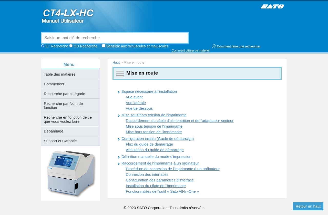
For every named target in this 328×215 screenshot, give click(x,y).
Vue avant (134, 97)
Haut (116, 62)
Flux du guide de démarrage (149, 144)
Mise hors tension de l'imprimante (154, 132)
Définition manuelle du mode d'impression (156, 157)
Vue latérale (136, 103)
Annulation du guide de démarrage (155, 150)
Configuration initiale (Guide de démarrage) (157, 139)
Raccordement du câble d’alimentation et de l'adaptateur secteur (179, 121)
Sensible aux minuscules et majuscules (137, 46)
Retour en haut (308, 206)
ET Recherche (56, 46)
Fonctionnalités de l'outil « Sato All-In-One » (162, 191)
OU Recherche (85, 46)
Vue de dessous (139, 108)
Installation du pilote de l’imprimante (156, 186)
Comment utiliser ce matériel (191, 50)
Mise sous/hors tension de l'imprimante (154, 115)
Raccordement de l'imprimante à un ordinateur (160, 163)
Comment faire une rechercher (236, 46)
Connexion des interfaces (147, 174)
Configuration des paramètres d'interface (160, 180)
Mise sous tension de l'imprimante (154, 126)
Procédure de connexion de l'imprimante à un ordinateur (173, 169)
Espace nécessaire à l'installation (149, 91)
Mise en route (142, 73)
